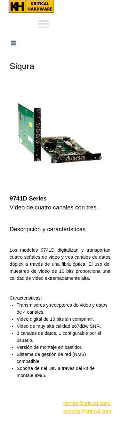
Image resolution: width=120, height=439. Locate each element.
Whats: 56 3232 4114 (79, 13)
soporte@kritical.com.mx (91, 411)
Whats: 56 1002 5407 (79, 23)
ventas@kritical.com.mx (84, 3)
